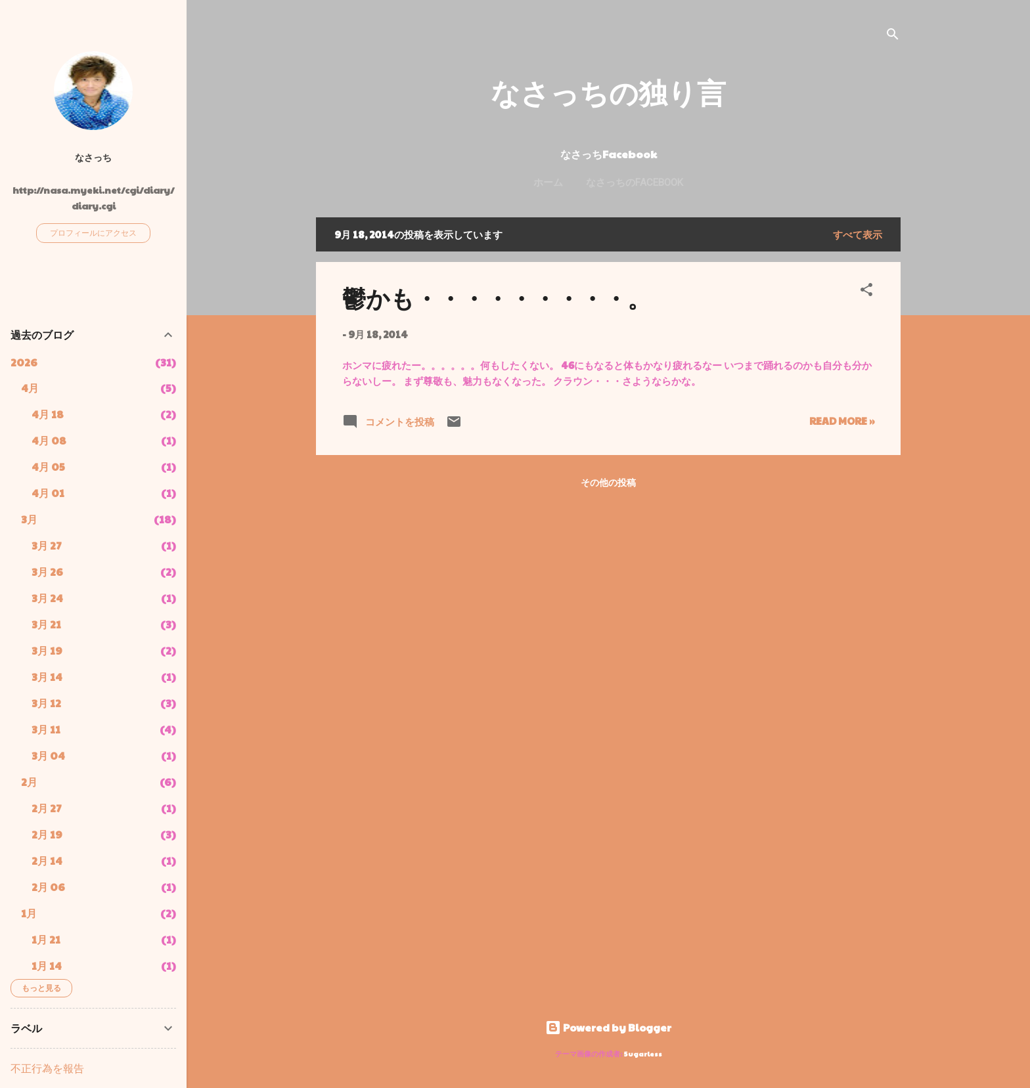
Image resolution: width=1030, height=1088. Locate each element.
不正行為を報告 (47, 1068)
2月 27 (47, 808)
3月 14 (47, 676)
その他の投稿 (608, 482)
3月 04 (48, 755)
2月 (29, 781)
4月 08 (49, 440)
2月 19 (47, 834)
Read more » (841, 420)
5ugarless (643, 1053)
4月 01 (48, 492)
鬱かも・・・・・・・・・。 (496, 297)
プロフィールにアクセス (93, 232)
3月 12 (46, 702)
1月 (29, 913)
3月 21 (46, 624)
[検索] (893, 36)
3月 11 (46, 729)
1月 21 (46, 939)
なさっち (93, 157)
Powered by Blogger (608, 1027)
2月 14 (47, 860)
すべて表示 (857, 234)
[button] (866, 291)
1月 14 (47, 965)
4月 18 (48, 414)
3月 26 (47, 571)
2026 (24, 362)
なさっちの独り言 (608, 91)
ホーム (548, 182)
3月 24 (47, 597)
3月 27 (47, 545)
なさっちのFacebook (634, 182)
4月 (30, 387)
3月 (29, 519)
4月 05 (48, 466)
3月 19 (47, 650)
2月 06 (48, 886)
